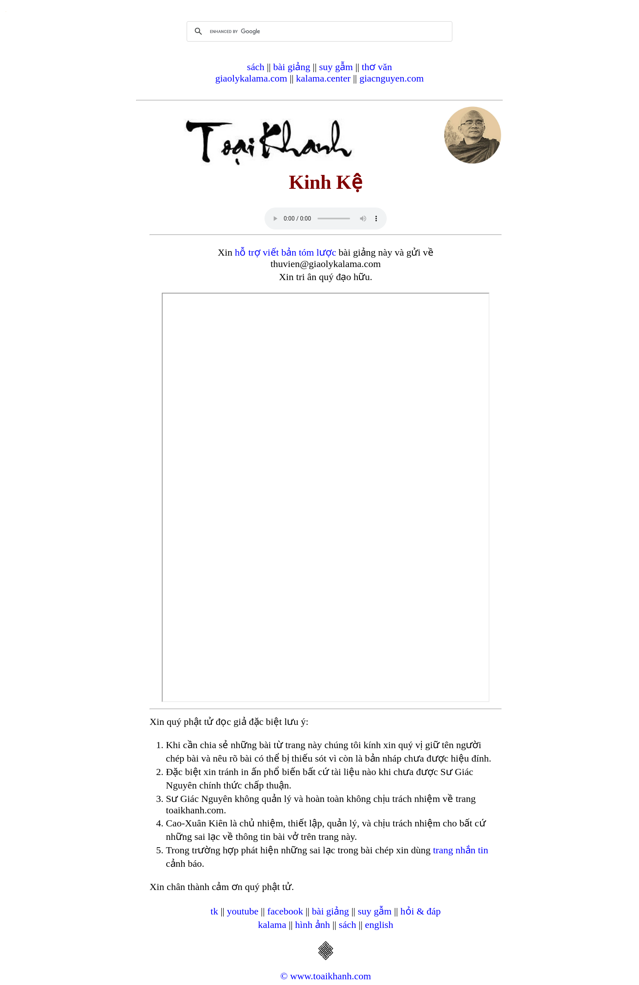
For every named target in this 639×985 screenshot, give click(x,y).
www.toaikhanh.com (330, 976)
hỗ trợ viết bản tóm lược (285, 252)
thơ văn (377, 67)
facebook (285, 911)
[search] (318, 31)
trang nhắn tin (460, 850)
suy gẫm (336, 67)
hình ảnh (312, 924)
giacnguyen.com (391, 78)
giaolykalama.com (251, 78)
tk (214, 911)
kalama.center (323, 78)
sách (255, 67)
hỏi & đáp (421, 911)
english (379, 924)
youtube (242, 911)
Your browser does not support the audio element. (325, 219)
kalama (272, 924)
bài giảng (291, 67)
